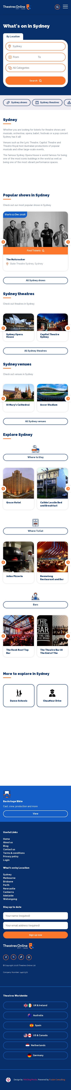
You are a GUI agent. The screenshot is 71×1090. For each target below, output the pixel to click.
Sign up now (35, 935)
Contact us (9, 849)
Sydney (7, 874)
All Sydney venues (35, 421)
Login (6, 860)
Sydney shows (17, 102)
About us (8, 842)
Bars (35, 604)
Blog (5, 846)
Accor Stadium (48, 405)
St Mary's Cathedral (18, 405)
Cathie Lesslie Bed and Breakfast (51, 504)
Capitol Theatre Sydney (49, 335)
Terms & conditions (14, 853)
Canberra (8, 892)
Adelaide (8, 895)
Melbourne (9, 878)
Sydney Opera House (14, 335)
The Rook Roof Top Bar (17, 651)
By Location (13, 36)
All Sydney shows (35, 280)
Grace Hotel (13, 502)
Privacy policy (10, 856)
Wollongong (10, 899)
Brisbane (8, 881)
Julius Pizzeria (14, 576)
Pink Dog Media (30, 1080)
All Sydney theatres (35, 351)
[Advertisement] (35, 750)
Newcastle (9, 888)
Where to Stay (36, 457)
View (35, 813)
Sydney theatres (47, 102)
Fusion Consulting (57, 1080)
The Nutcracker (15, 259)
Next (68, 242)
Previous (3, 242)
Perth (6, 885)
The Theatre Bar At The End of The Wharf (51, 652)
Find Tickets (35, 250)
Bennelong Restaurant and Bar (52, 578)
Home (6, 839)
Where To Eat (35, 531)
